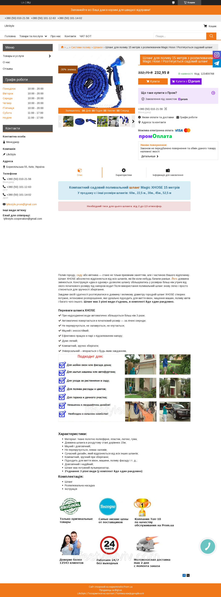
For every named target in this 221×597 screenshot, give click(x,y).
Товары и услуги (13, 55)
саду (79, 275)
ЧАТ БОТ (86, 36)
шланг (134, 187)
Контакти (70, 36)
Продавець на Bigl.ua (110, 590)
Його (174, 278)
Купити (155, 81)
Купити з (188, 81)
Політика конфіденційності (130, 593)
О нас (6, 62)
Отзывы (8, 68)
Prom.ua (128, 587)
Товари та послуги (31, 36)
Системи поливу (81, 47)
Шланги (98, 47)
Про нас (56, 36)
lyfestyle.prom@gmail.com (21, 204)
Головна (10, 36)
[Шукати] (211, 36)
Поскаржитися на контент (101, 593)
